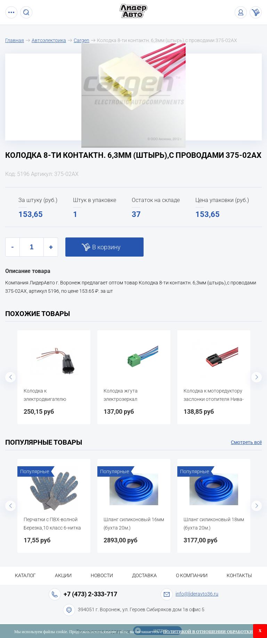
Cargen (81, 40)
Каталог (25, 575)
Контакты (239, 575)
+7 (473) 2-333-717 (90, 594)
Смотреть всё (246, 442)
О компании (192, 575)
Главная (14, 40)
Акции (63, 575)
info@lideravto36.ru (197, 594)
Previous (10, 377)
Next (256, 377)
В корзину (106, 247)
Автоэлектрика (49, 40)
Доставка (144, 575)
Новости (102, 575)
